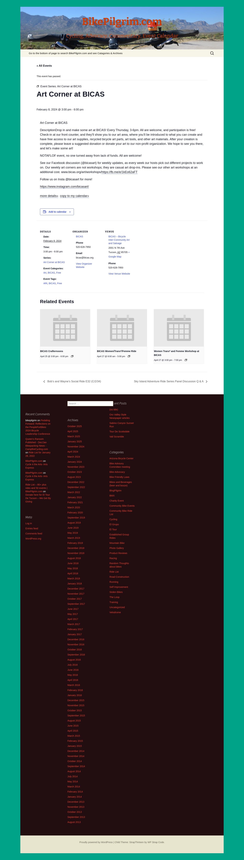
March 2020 (73, 507)
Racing (113, 558)
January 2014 (74, 796)
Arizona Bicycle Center (121, 458)
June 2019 (72, 527)
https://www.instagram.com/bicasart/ (64, 186)
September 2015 (76, 715)
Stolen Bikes (116, 592)
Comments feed (33, 533)
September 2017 (76, 604)
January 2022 (74, 497)
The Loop (114, 597)
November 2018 (75, 553)
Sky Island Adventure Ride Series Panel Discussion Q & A (169, 381)
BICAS (51, 272)
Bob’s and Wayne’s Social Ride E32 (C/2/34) (74, 381)
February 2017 (75, 629)
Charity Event (116, 500)
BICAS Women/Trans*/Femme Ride (116, 351)
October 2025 (74, 426)
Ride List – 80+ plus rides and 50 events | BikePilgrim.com (36, 488)
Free (58, 272)
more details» (49, 196)
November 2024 (75, 446)
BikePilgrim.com (33, 461)
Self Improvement (118, 587)
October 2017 (74, 598)
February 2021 (75, 502)
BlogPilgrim (115, 490)
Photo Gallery (116, 548)
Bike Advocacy (117, 472)
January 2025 (74, 441)
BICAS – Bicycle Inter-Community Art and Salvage (118, 240)
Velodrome (115, 612)
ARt (45, 283)
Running (113, 582)
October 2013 (74, 812)
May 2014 (72, 781)
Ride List (114, 571)
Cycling (113, 519)
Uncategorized (117, 607)
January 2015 (74, 746)
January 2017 (74, 634)
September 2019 (76, 517)
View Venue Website (119, 273)
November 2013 (75, 807)
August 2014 (74, 771)
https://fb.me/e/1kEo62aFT (119, 172)
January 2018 (74, 583)
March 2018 (73, 578)
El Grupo (114, 524)
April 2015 (72, 730)
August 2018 (74, 558)
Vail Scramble (116, 436)
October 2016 (74, 649)
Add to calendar (58, 211)
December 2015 (75, 700)
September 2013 (76, 817)
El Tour (113, 529)
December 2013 (75, 801)
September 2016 (76, 654)
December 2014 (75, 751)
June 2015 (72, 725)
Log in (28, 523)
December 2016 (75, 639)
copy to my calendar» (74, 196)
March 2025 (73, 436)
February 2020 (75, 512)
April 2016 (72, 680)
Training (113, 602)
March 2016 (73, 685)
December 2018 (75, 548)
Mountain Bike (117, 543)
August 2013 (74, 822)
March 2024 (73, 456)
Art (44, 272)
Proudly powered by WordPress (96, 842)
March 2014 (73, 786)
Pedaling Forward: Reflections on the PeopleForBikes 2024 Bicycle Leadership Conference (37, 427)
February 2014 (75, 791)
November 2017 (75, 593)
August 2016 (74, 659)
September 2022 (76, 487)
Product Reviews (118, 553)
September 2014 (76, 766)
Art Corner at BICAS (54, 262)
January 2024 (74, 461)
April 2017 (72, 619)
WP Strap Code (156, 842)
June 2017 (72, 609)
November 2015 (75, 705)
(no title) (113, 409)
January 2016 (74, 695)
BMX (112, 495)
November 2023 (75, 467)
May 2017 (72, 614)
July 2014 (72, 776)
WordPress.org (33, 538)
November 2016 (75, 644)
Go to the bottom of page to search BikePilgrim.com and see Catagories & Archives (76, 53)
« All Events (44, 65)
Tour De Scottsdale (119, 431)
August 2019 (74, 522)
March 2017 (73, 624)
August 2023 (74, 477)
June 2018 (72, 563)
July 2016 (72, 664)
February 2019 (75, 543)
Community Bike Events (122, 505)
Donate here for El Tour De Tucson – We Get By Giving (38, 498)
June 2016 (72, 670)
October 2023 (74, 472)
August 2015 (74, 720)
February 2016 (75, 690)
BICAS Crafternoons (51, 351)
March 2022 (73, 492)
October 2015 (74, 710)
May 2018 (72, 568)
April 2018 (72, 573)
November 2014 (75, 756)
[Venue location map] (155, 244)
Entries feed (31, 528)
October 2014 (74, 761)
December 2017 (75, 588)
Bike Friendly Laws (119, 477)
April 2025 (72, 431)
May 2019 (72, 532)
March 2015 (73, 735)
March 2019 (73, 538)
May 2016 (72, 675)
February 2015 (75, 741)
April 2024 (72, 451)
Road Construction (119, 576)
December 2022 (75, 482)
